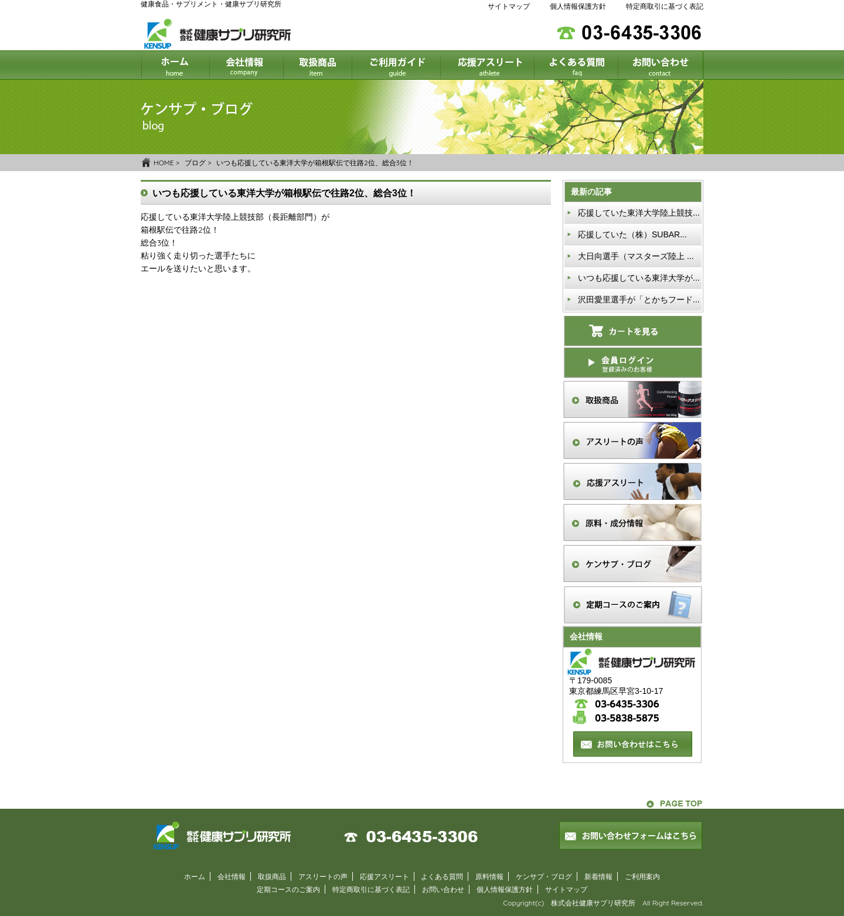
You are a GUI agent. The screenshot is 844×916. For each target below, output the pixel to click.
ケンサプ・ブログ (544, 876)
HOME (164, 162)
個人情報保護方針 (578, 6)
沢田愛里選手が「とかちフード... (639, 299)
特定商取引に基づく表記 (664, 6)
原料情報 (489, 876)
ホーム (194, 876)
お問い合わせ (443, 889)
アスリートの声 (323, 876)
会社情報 (231, 876)
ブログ (195, 162)
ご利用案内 (642, 876)
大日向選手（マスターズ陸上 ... (636, 256)
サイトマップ (509, 6)
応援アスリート (384, 876)
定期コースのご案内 (288, 889)
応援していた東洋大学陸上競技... (639, 212)
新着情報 (598, 876)
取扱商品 (272, 876)
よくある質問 (442, 876)
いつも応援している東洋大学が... (639, 277)
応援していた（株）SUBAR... (632, 234)
